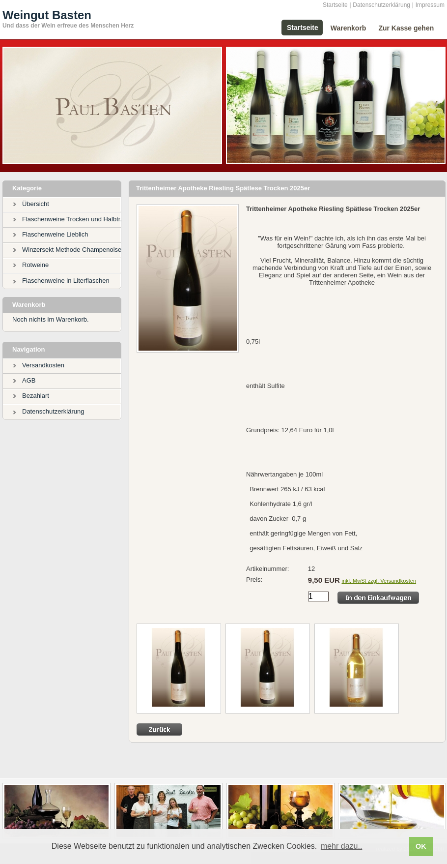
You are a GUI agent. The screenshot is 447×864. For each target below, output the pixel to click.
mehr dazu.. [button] (341, 846)
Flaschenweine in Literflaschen (66, 280)
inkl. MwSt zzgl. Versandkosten (378, 581)
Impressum (430, 4)
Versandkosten (43, 365)
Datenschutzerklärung (381, 4)
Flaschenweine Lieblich (55, 234)
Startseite (335, 4)
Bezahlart (35, 395)
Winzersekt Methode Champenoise (71, 249)
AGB (28, 380)
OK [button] (421, 846)
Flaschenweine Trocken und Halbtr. (72, 219)
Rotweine (35, 264)
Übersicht (35, 204)
